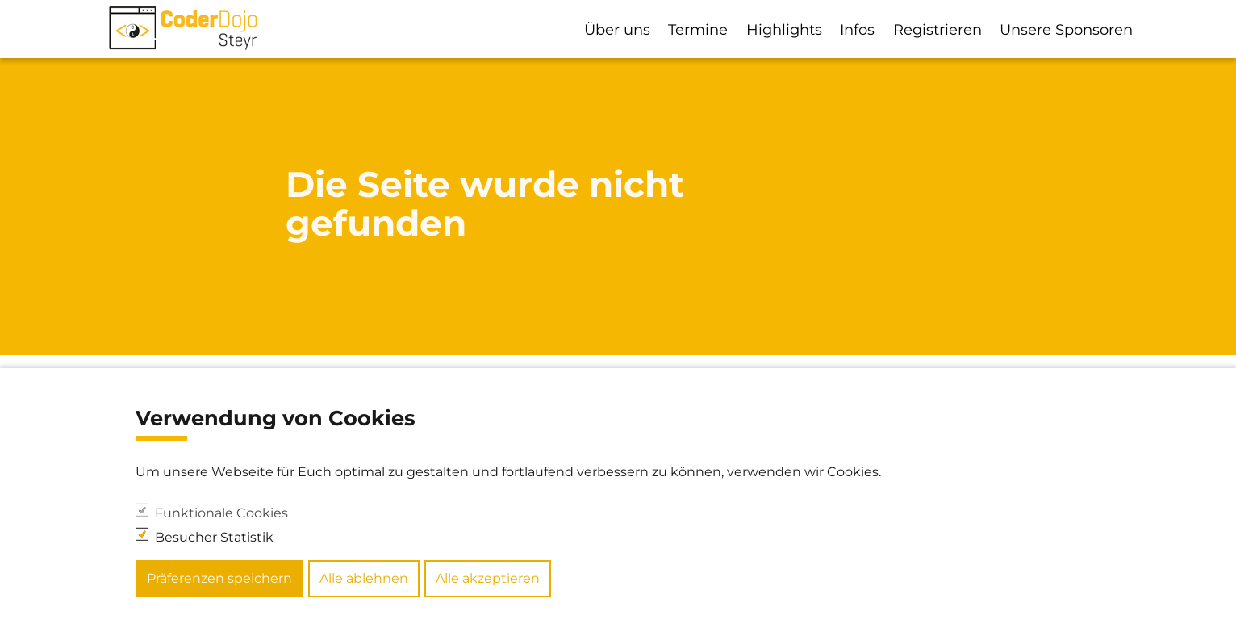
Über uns (617, 30)
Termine (698, 30)
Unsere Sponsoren (1066, 30)
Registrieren (937, 30)
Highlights (784, 30)
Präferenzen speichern (219, 601)
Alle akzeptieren (488, 601)
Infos (857, 30)
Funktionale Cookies (221, 535)
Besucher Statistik (214, 559)
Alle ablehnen (363, 601)
